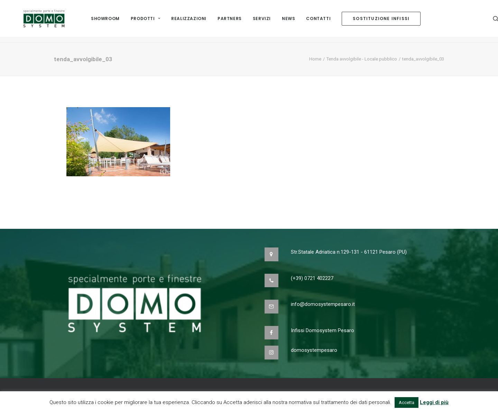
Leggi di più (434, 402)
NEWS (288, 21)
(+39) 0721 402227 (312, 278)
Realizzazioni (188, 21)
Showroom (105, 21)
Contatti (318, 21)
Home (315, 59)
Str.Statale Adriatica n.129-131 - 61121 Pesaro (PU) (349, 252)
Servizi (262, 21)
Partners (230, 21)
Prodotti (145, 21)
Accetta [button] (406, 402)
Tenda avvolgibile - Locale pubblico (361, 59)
